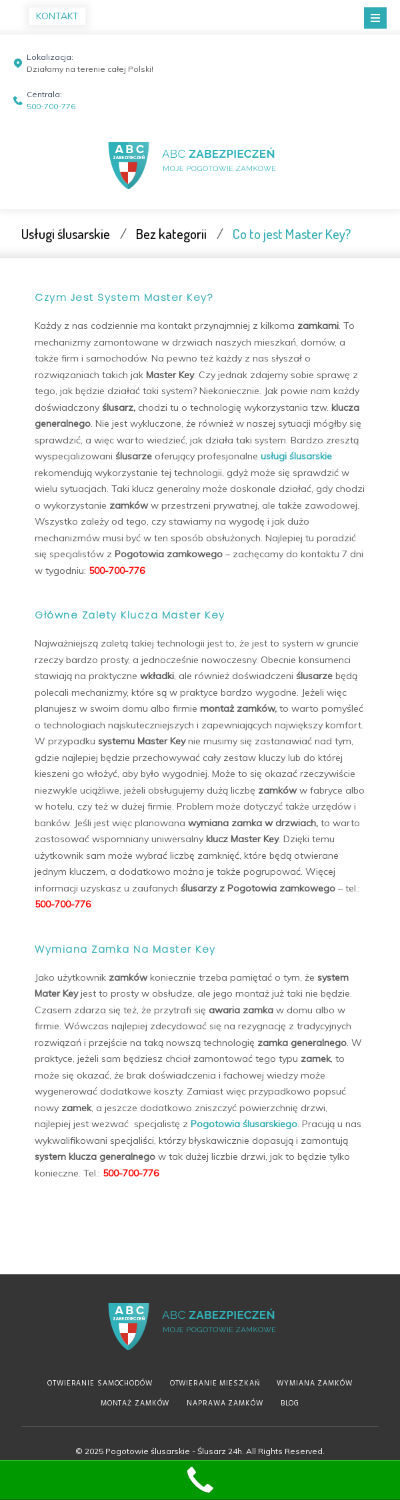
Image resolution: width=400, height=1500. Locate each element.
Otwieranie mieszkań (215, 1383)
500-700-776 (51, 106)
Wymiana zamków (314, 1383)
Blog (290, 1403)
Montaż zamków (135, 1403)
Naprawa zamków (225, 1403)
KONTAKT (57, 16)
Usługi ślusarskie (65, 233)
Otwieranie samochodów (99, 1383)
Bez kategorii (171, 233)
